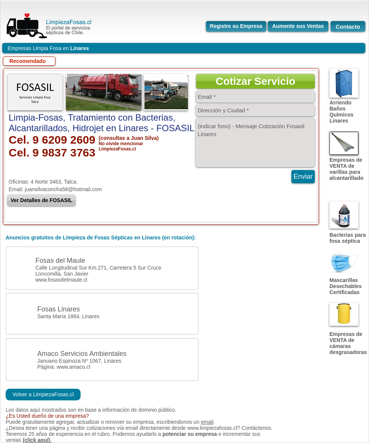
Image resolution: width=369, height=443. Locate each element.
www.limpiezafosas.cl (212, 428)
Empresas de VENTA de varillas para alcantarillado (346, 169)
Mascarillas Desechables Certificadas (345, 286)
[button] (255, 81)
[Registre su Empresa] (236, 26)
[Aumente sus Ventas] (298, 26)
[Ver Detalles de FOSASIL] (41, 200)
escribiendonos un (179, 422)
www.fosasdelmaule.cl (61, 280)
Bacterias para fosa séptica (347, 238)
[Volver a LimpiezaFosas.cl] (43, 394)
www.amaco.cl (73, 367)
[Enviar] (303, 176)
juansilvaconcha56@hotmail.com (63, 189)
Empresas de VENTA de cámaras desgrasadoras (348, 343)
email (207, 422)
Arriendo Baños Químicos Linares (341, 112)
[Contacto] (348, 26)
